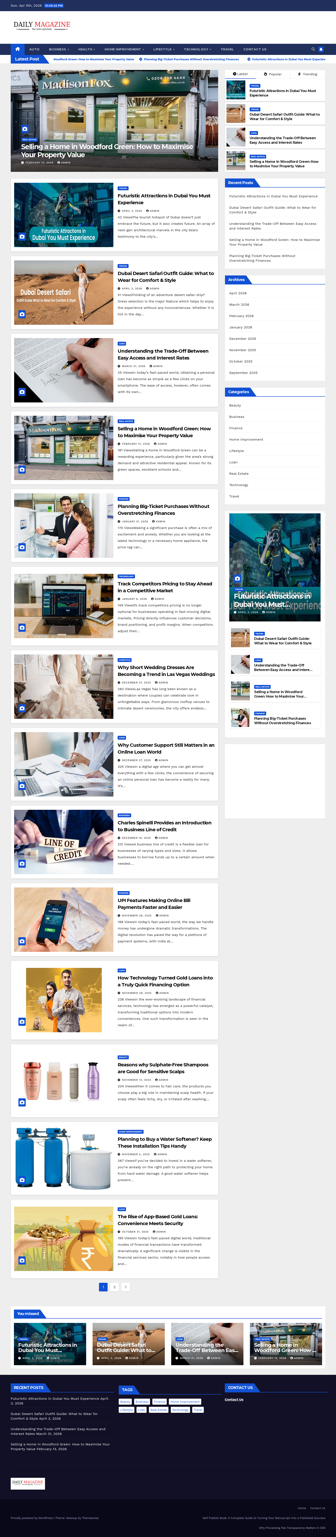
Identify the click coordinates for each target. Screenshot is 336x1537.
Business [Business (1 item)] (142, 1401)
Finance (123, 499)
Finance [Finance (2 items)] (159, 1401)
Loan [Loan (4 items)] (141, 1410)
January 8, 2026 (135, 598)
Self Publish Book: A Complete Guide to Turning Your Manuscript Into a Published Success (263, 1518)
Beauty (123, 1057)
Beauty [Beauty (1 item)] (125, 1401)
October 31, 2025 (136, 1231)
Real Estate (29, 139)
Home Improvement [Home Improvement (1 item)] (185, 1401)
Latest (240, 74)
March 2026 (239, 304)
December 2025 (242, 339)
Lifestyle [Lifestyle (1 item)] (126, 1410)
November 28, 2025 (137, 915)
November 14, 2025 (137, 1079)
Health (85, 49)
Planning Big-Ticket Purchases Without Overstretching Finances (282, 720)
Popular (273, 74)
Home (302, 1508)
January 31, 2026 (135, 521)
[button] (313, 49)
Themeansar (90, 1518)
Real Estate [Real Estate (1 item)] (158, 1410)
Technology (196, 49)
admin (64, 162)
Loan (254, 133)
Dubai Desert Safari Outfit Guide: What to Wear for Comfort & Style (285, 116)
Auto (34, 49)
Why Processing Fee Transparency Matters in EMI (292, 1527)
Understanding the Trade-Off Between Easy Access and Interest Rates (283, 140)
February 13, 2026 (40, 162)
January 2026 (240, 327)
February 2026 (241, 316)
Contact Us (255, 49)
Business (58, 49)
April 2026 (238, 293)
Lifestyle (162, 49)
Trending (307, 74)
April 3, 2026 (132, 210)
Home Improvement (123, 49)
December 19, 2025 (137, 837)
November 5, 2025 (136, 1154)
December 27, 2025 (137, 682)
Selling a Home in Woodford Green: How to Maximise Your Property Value (107, 150)
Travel (227, 49)
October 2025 (240, 361)
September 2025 (243, 373)
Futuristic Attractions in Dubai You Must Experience (273, 196)
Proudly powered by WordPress (32, 1518)
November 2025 (242, 350)
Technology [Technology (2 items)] (180, 1410)
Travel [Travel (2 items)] (198, 1410)
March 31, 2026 (134, 366)
